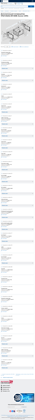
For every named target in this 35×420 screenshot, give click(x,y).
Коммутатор (22, 8)
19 (19, 21)
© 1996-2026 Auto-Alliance (5, 415)
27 (14, 41)
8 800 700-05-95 (5, 383)
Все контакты (10, 3)
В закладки (4, 55)
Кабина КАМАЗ (10, 8)
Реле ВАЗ (6, 8)
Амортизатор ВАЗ (16, 8)
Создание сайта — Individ (14, 415)
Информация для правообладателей (24, 415)
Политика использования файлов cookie (21, 416)
